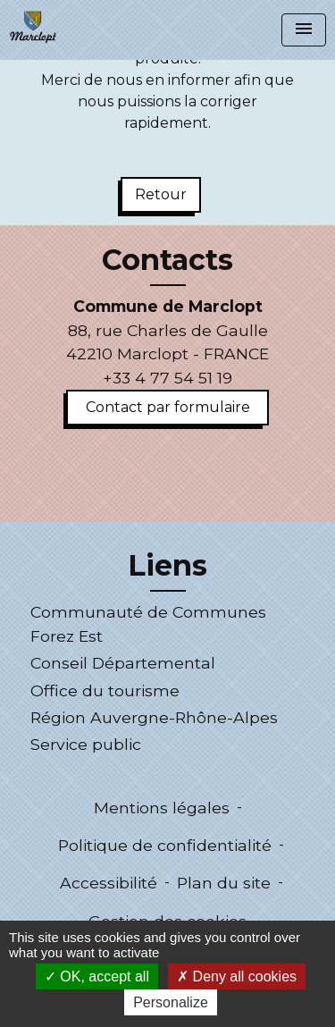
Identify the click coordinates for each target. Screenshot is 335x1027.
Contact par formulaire (168, 407)
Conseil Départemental (122, 662)
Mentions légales (162, 807)
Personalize (170, 1002)
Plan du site (224, 882)
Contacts (167, 260)
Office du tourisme (105, 690)
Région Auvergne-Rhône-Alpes (154, 717)
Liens (167, 566)
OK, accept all (97, 976)
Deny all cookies (237, 976)
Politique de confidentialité (165, 845)
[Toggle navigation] (303, 29)
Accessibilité (108, 882)
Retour (161, 194)
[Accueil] (33, 27)
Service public (85, 744)
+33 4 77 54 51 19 (167, 377)
